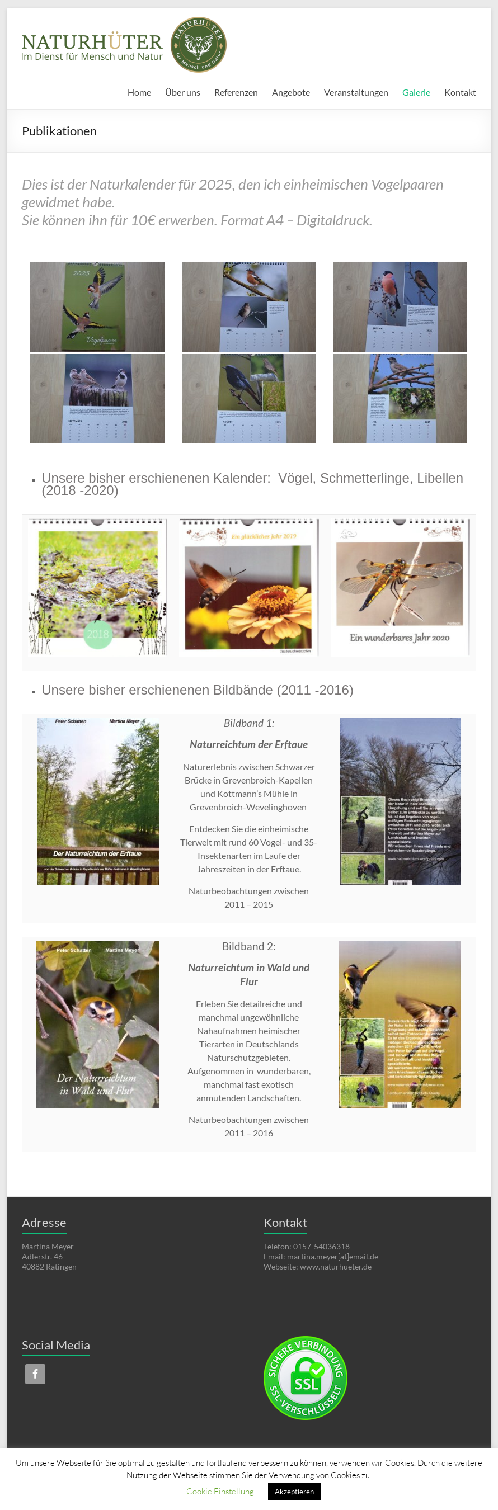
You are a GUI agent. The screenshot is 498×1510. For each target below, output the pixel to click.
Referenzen (236, 92)
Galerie (416, 92)
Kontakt (460, 92)
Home (139, 92)
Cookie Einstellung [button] (220, 1491)
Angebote (291, 92)
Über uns (182, 92)
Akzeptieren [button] (294, 1491)
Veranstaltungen (356, 92)
